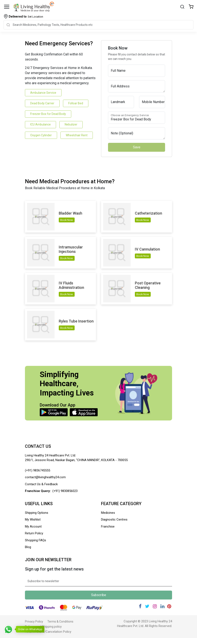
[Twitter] (147, 606)
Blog (28, 547)
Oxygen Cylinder (41, 135)
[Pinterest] (169, 606)
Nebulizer (71, 124)
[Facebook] (140, 606)
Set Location (26, 16)
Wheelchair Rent (77, 135)
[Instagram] (155, 606)
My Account (33, 526)
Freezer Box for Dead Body (48, 114)
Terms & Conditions (60, 621)
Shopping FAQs (35, 540)
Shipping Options (36, 513)
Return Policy (34, 533)
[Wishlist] (191, 7)
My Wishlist (33, 519)
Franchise (108, 526)
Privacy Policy (34, 621)
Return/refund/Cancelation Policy (48, 632)
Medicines (108, 513)
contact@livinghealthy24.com (45, 477)
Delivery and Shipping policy (43, 626)
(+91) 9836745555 (37, 470)
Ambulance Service (43, 92)
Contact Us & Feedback (41, 484)
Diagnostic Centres (114, 519)
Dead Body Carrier (42, 103)
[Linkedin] (162, 606)
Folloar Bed (75, 103)
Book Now (66, 220)
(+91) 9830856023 (65, 491)
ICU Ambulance (40, 124)
